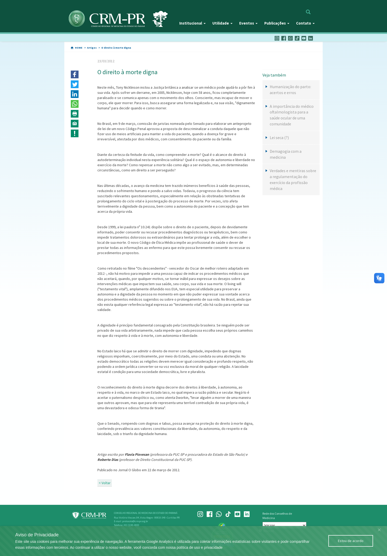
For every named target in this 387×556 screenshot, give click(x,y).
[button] (75, 74)
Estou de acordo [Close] (350, 540)
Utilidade (222, 23)
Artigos (92, 47)
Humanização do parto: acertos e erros (290, 89)
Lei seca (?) (279, 137)
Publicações (276, 23)
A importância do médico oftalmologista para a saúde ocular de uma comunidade (292, 115)
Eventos (248, 23)
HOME (78, 47)
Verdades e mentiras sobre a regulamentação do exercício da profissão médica (293, 179)
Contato (305, 23)
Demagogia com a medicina (285, 154)
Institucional (192, 23)
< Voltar (105, 483)
